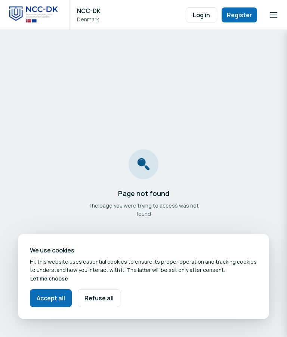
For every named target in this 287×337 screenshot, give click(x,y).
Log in (201, 15)
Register (239, 15)
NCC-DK (89, 11)
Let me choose (49, 278)
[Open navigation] (273, 14)
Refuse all (99, 298)
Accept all (51, 298)
